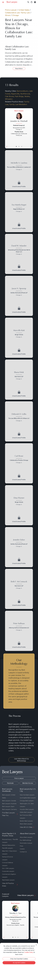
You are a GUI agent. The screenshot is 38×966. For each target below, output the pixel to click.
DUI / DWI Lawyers (8, 868)
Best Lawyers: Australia (9, 803)
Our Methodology (25, 840)
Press (21, 846)
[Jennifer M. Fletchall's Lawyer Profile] (19, 117)
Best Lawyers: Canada (9, 800)
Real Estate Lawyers (8, 880)
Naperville (15, 94)
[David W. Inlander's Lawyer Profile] (19, 250)
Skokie (27, 96)
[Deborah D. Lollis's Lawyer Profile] (19, 417)
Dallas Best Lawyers (26, 812)
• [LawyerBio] (15, 937)
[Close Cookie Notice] (36, 944)
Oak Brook (9, 96)
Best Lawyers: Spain (8, 806)
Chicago (15, 15)
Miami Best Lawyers (26, 824)
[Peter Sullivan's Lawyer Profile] (19, 627)
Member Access (27, 783)
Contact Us (23, 852)
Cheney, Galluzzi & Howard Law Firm (15, 917)
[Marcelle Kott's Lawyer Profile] (19, 333)
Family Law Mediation (18, 104)
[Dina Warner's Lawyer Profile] (19, 501)
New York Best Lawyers (27, 795)
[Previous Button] (6, 128)
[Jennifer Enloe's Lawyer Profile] (19, 543)
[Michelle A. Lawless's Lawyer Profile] (19, 166)
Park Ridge (19, 96)
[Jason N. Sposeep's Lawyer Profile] (19, 292)
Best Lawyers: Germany (9, 809)
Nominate (10, 783)
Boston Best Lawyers (26, 821)
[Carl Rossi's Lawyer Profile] (19, 459)
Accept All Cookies (19, 963)
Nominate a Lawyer (26, 843)
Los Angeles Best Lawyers (28, 798)
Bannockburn (22, 91)
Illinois (7, 15)
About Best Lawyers (26, 837)
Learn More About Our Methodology (21, 760)
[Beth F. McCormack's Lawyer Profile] (19, 585)
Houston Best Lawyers (27, 809)
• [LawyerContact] (21, 146)
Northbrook (25, 94)
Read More (19, 68)
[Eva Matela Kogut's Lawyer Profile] (19, 208)
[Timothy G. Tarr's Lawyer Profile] (15, 909)
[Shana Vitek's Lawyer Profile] (19, 375)
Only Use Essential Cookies (19, 959)
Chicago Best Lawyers (27, 800)
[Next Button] (31, 128)
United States (24, 10)
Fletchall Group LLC (19, 125)
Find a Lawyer (11, 10)
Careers (22, 849)
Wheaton (9, 99)
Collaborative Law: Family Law (17, 13)
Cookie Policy (28, 952)
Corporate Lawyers (8, 871)
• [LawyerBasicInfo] (16, 146)
